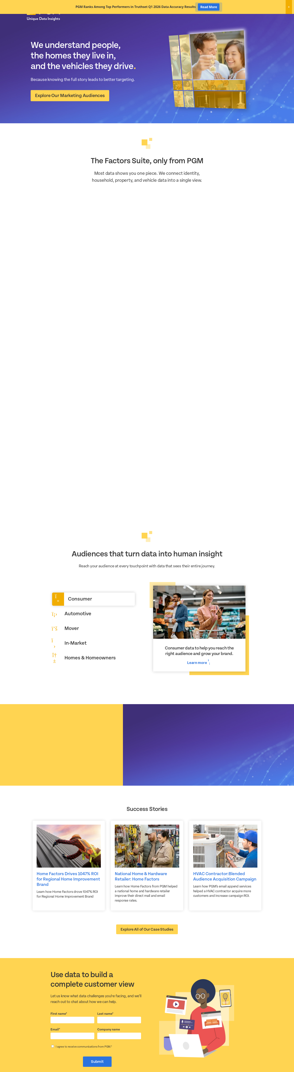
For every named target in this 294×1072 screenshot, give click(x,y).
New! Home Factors (219, 18)
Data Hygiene (183, 25)
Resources (237, 25)
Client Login (256, 18)
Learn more (199, 676)
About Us (256, 25)
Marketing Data (157, 25)
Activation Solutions (211, 25)
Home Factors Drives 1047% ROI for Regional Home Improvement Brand (68, 893)
